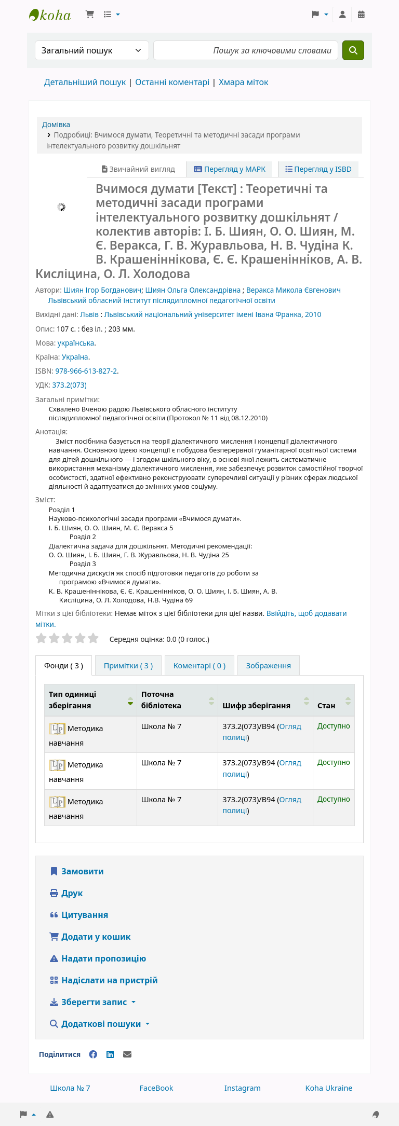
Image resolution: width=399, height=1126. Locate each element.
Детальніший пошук (85, 82)
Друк (66, 893)
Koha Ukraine (329, 1088)
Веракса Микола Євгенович (293, 290)
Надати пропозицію (97, 958)
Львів (89, 314)
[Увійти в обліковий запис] (342, 14)
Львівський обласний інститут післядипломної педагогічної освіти (161, 300)
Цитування (78, 915)
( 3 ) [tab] (63, 665)
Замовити (76, 871)
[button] (90, 14)
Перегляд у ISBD (318, 169)
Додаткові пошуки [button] (96, 1023)
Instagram (242, 1088)
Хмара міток (243, 82)
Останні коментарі (172, 82)
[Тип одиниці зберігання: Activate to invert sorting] (91, 700)
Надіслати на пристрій (103, 980)
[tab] (128, 665)
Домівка (56, 124)
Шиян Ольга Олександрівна (193, 290)
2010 (313, 314)
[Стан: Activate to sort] (334, 700)
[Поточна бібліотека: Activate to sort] (177, 700)
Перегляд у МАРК (229, 169)
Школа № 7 (70, 1088)
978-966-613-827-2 (86, 371)
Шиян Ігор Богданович (102, 290)
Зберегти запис (89, 1002)
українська (76, 343)
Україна (75, 357)
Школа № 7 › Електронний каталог (55, 14)
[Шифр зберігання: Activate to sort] (265, 700)
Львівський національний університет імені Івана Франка (202, 314)
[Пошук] (353, 50)
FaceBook (156, 1088)
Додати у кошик (90, 936)
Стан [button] (326, 705)
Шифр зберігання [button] (256, 705)
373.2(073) (69, 385)
